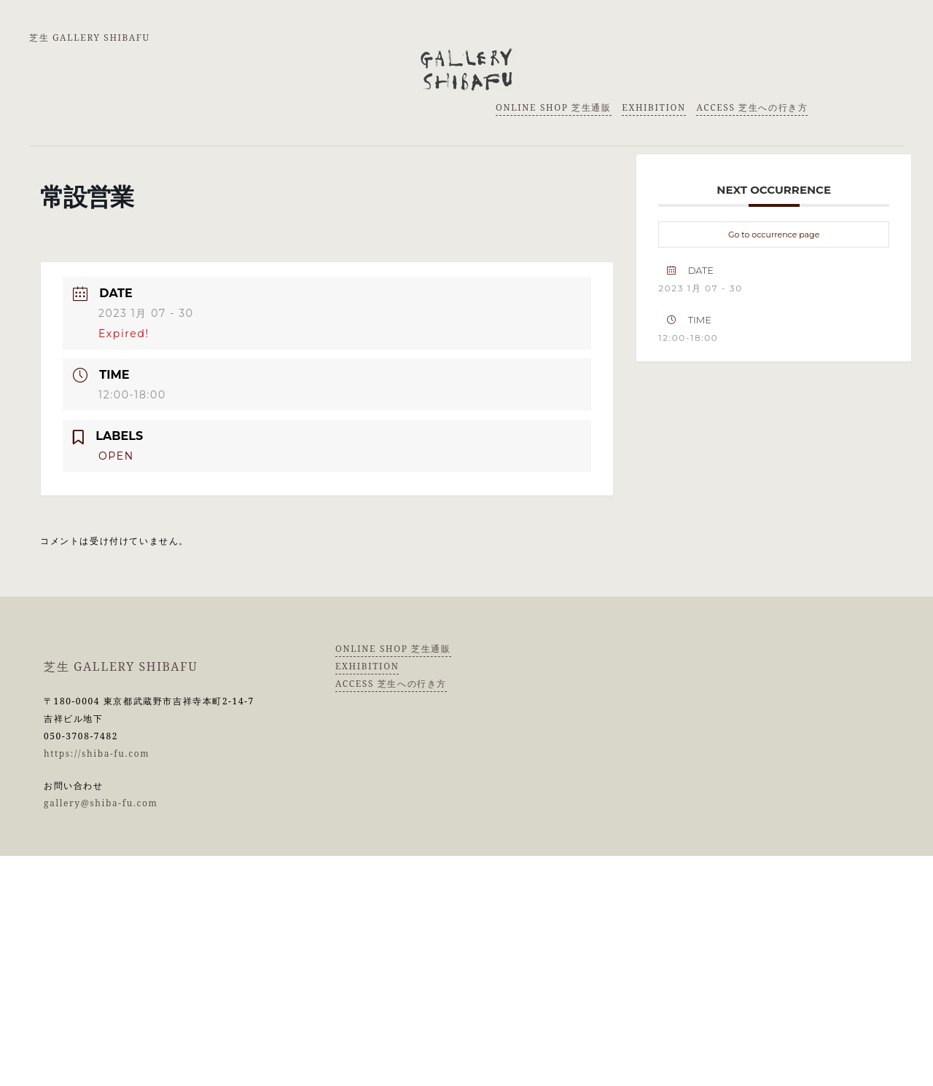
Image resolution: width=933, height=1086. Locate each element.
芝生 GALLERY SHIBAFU (89, 37)
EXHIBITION (653, 107)
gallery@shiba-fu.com (101, 803)
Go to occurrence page (773, 234)
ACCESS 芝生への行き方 (752, 107)
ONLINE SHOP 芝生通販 (554, 107)
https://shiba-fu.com (96, 753)
